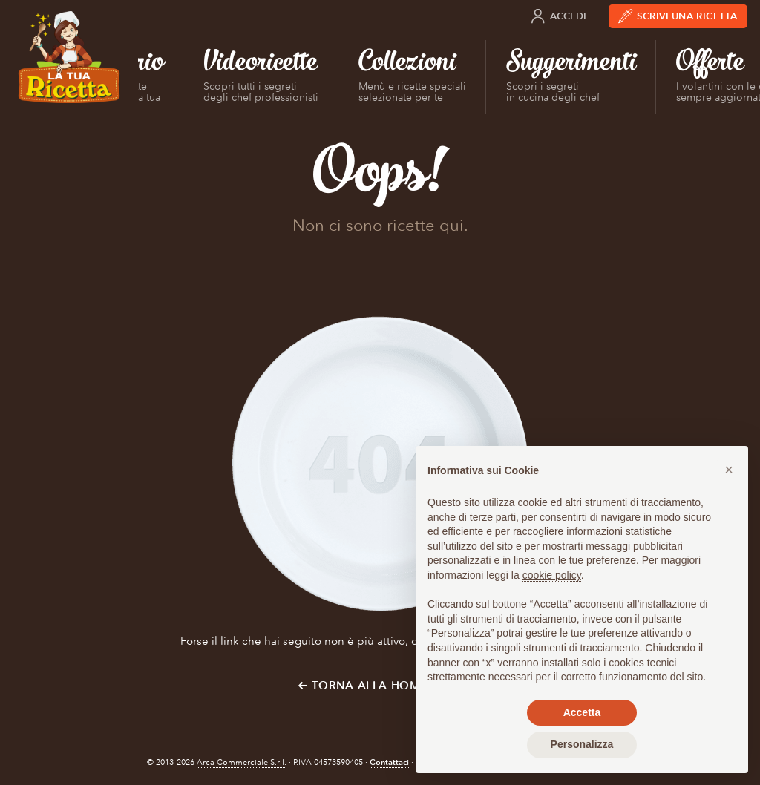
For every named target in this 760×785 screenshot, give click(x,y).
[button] (729, 470)
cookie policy (551, 575)
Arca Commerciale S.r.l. (241, 762)
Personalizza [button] (582, 744)
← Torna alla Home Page (380, 685)
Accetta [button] (582, 712)
